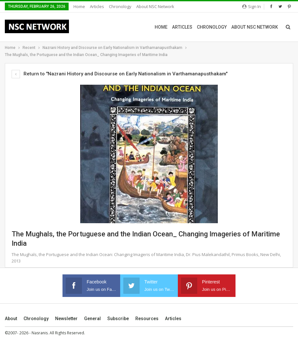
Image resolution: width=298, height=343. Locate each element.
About (11, 318)
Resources (147, 318)
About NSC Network (155, 6)
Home (79, 6)
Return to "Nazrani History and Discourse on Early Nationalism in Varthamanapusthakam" (119, 74)
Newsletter (66, 318)
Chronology (120, 6)
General (92, 318)
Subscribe (118, 318)
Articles (97, 6)
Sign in (251, 6)
